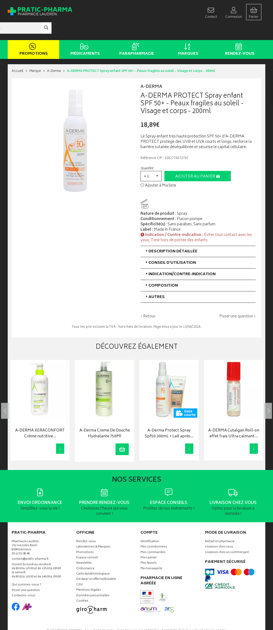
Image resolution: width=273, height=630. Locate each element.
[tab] (198, 235)
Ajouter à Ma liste (158, 169)
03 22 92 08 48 (21, 538)
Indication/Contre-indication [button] (180, 258)
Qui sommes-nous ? (26, 569)
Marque (35, 55)
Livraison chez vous (219, 531)
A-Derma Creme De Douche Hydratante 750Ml (104, 418)
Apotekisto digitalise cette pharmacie (194, 614)
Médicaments (84, 34)
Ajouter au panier (197, 160)
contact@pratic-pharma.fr (30, 544)
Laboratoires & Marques (93, 531)
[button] (151, 160)
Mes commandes (152, 536)
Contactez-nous (23, 580)
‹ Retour (147, 300)
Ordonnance (85, 553)
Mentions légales (88, 574)
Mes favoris (148, 547)
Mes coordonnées (153, 531)
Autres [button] (155, 281)
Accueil (17, 55)
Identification (149, 526)
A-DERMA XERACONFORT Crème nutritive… (40, 418)
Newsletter (84, 547)
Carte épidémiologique (93, 558)
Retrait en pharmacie (219, 526)
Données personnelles (92, 580)
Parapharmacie (135, 34)
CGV (79, 569)
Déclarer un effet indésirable (96, 564)
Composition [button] (161, 269)
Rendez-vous (238, 34)
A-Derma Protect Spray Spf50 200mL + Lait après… (169, 418)
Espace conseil (87, 542)
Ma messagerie (151, 553)
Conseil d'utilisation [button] (170, 247)
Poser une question (26, 574)
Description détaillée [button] (171, 235)
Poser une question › (237, 300)
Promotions (32, 34)
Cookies (82, 585)
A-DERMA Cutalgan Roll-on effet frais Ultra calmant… (233, 418)
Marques (187, 34)
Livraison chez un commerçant (227, 536)
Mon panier (148, 542)
